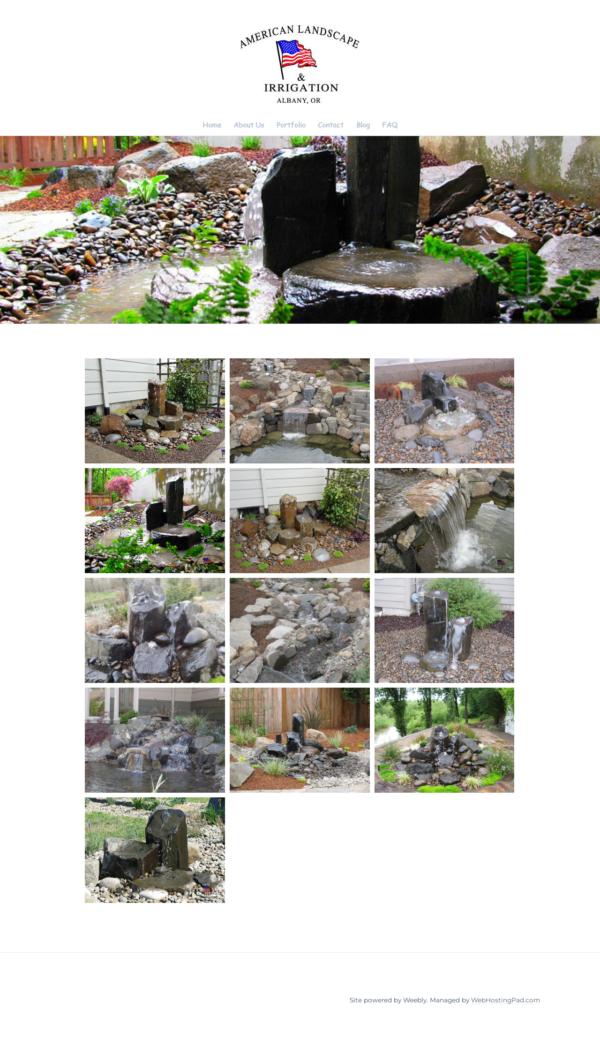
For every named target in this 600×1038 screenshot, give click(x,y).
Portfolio (291, 124)
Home (211, 124)
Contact (331, 124)
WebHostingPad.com (505, 1000)
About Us (248, 124)
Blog (363, 124)
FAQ (390, 124)
